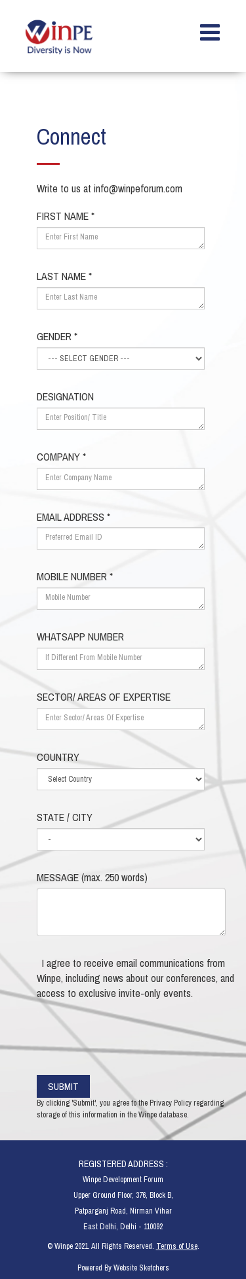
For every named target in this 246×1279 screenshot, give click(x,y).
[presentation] (139, 1036)
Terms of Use (176, 1246)
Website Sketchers (141, 1268)
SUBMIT (69, 1086)
